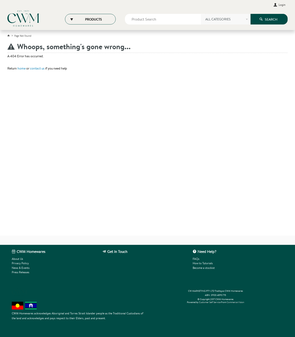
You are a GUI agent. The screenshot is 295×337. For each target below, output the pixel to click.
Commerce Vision (235, 302)
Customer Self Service (210, 302)
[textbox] (165, 19)
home (22, 68)
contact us (37, 68)
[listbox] (225, 20)
